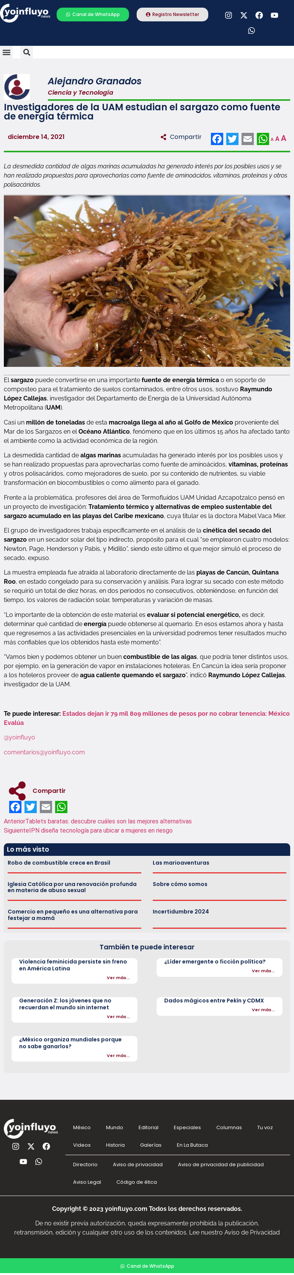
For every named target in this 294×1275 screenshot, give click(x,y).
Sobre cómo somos (180, 884)
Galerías (151, 1145)
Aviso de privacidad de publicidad (221, 1164)
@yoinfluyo (20, 737)
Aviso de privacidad (138, 1164)
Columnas (229, 1127)
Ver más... (118, 978)
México (82, 1127)
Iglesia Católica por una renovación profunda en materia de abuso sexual (72, 887)
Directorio (85, 1164)
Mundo (114, 1127)
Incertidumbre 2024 (181, 911)
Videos (82, 1145)
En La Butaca (192, 1145)
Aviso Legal (87, 1182)
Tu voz (265, 1127)
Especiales (187, 1127)
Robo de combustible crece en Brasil (59, 863)
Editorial (148, 1127)
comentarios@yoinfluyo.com (44, 752)
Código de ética (136, 1182)
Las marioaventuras (181, 863)
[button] (6, 52)
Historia (115, 1145)
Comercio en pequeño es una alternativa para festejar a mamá (73, 915)
